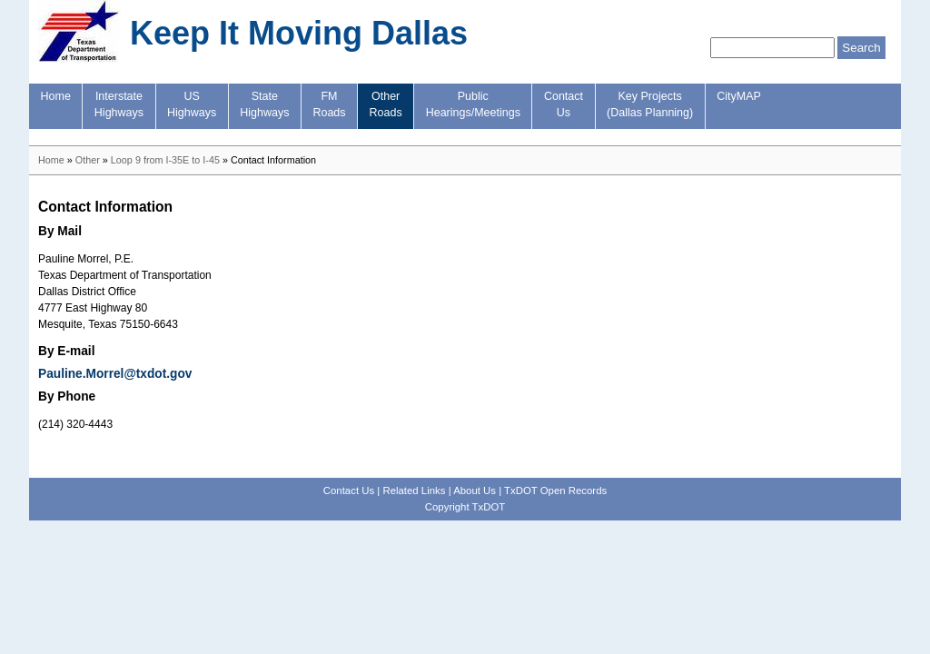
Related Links (413, 490)
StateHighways (264, 104)
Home (56, 96)
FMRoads (328, 104)
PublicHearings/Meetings (473, 104)
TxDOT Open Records (555, 490)
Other (87, 159)
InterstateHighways (118, 104)
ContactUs (563, 104)
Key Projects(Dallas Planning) (650, 104)
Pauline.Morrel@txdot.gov (115, 374)
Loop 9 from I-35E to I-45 (165, 159)
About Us (474, 490)
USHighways (191, 104)
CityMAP (739, 96)
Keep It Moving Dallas (299, 33)
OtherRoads (386, 104)
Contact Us (348, 490)
